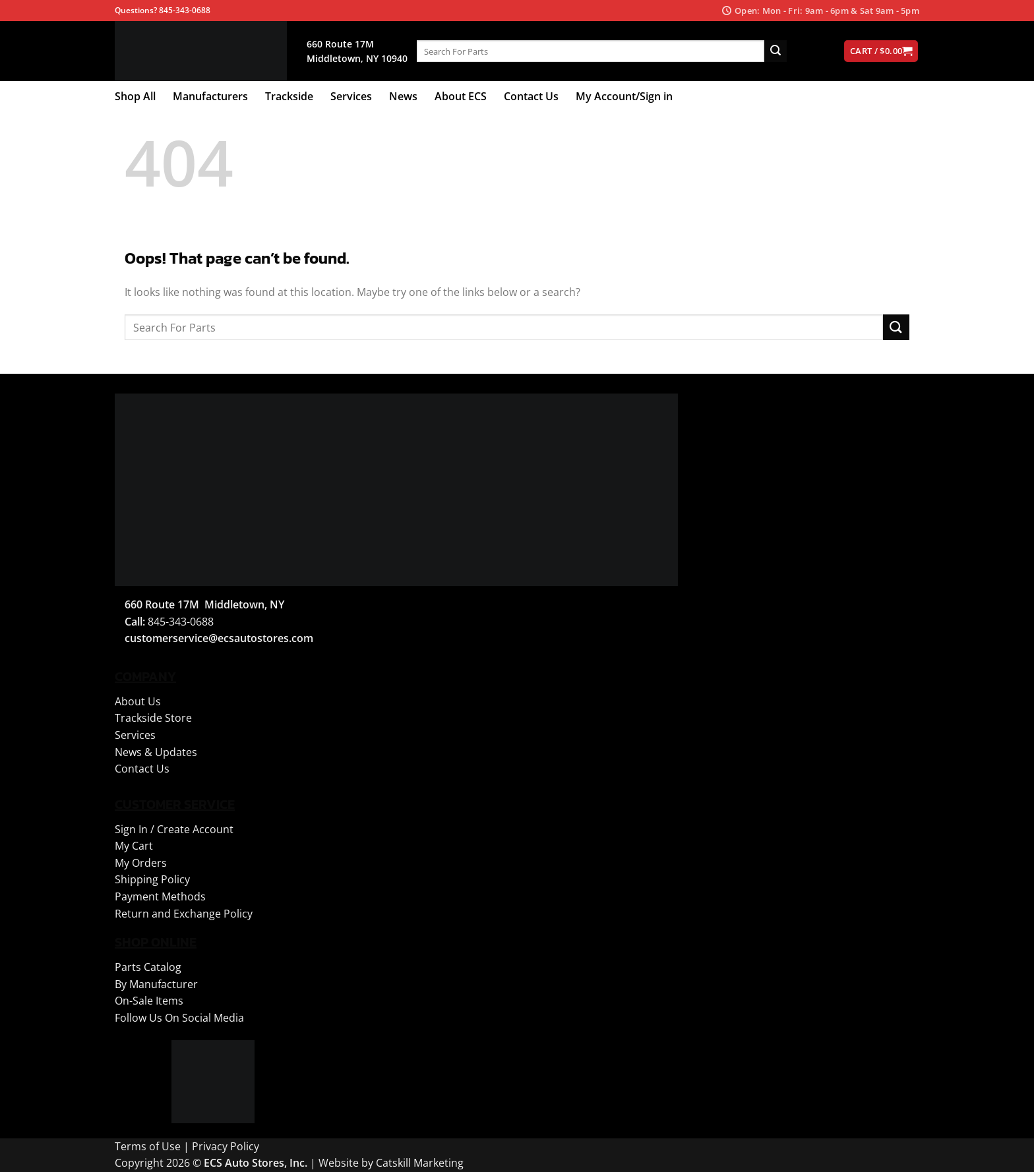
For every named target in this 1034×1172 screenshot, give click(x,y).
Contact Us (531, 96)
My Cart (134, 845)
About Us (138, 701)
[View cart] (881, 51)
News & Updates (156, 752)
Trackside (289, 96)
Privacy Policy (225, 1146)
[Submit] (775, 51)
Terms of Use (148, 1146)
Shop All (135, 96)
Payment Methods (160, 896)
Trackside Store (153, 718)
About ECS (461, 96)
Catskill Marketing (420, 1163)
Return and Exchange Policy (184, 913)
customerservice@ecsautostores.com (219, 638)
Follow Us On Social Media (179, 1018)
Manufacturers (210, 96)
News (403, 96)
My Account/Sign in (624, 96)
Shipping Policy (152, 879)
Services (351, 96)
